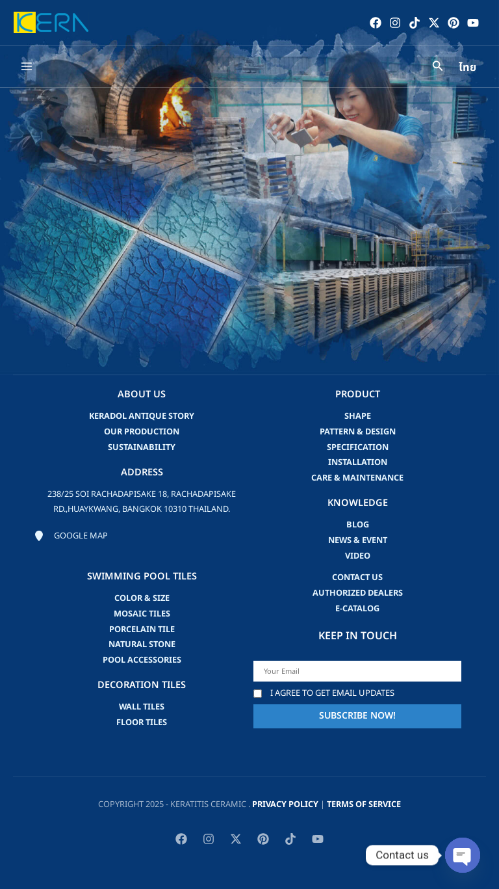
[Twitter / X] (433, 23)
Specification (358, 447)
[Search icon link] (438, 68)
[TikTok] (414, 23)
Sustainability (141, 447)
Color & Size (142, 598)
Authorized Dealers (358, 593)
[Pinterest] (453, 23)
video (357, 556)
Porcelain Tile (142, 629)
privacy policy (285, 804)
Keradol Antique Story (141, 416)
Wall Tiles (141, 706)
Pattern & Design (358, 431)
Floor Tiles (141, 722)
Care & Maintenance (357, 477)
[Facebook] (375, 23)
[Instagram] (394, 23)
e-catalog (357, 608)
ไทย (467, 69)
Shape (357, 416)
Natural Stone (142, 644)
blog (357, 524)
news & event (357, 540)
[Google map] (71, 536)
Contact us (357, 577)
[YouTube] (472, 23)
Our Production (141, 431)
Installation (357, 462)
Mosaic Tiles (142, 613)
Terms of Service (364, 804)
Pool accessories (142, 660)
